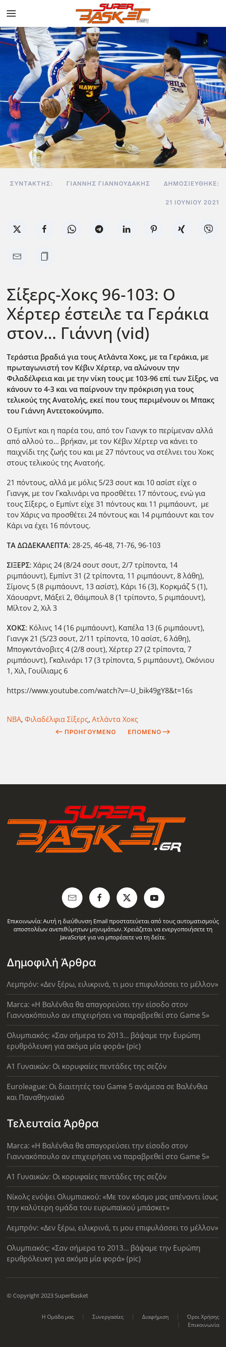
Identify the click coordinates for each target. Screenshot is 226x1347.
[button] (11, 13)
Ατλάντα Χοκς (115, 719)
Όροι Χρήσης (203, 1317)
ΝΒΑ (14, 719)
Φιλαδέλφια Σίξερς (56, 719)
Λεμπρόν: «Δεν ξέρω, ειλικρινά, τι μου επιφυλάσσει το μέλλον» (112, 984)
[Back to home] (113, 13)
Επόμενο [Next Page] (149, 731)
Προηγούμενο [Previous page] (86, 731)
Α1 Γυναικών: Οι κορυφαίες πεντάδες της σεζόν (87, 1066)
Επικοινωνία (203, 1325)
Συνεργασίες (108, 1317)
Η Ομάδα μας (58, 1317)
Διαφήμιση (155, 1317)
